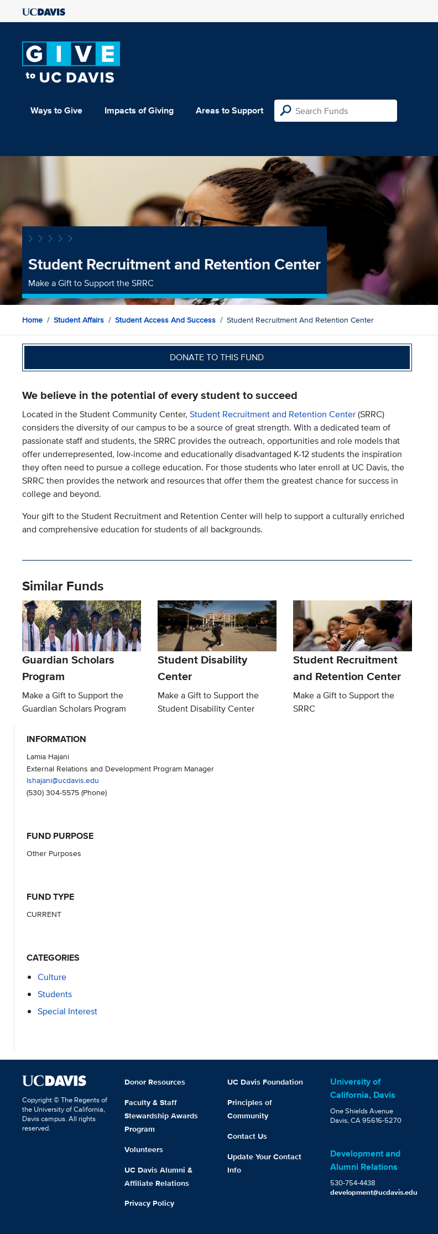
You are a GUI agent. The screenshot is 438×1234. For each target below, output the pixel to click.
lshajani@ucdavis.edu (63, 780)
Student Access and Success (165, 319)
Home (32, 319)
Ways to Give (56, 110)
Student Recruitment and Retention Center (274, 414)
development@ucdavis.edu (374, 1192)
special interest (67, 1011)
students (55, 994)
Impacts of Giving (139, 110)
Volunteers (143, 1149)
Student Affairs (79, 319)
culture (52, 977)
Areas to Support (229, 110)
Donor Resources (154, 1081)
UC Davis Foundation (265, 1081)
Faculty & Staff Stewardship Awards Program (161, 1115)
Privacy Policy (149, 1203)
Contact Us (247, 1136)
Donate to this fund (217, 357)
